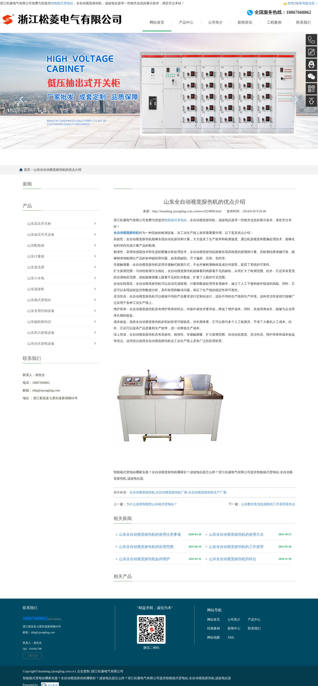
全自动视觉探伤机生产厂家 (207, 492)
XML (231, 637)
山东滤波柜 (35, 289)
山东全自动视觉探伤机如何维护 (144, 559)
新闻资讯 (245, 22)
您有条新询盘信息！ (300, 3)
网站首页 (157, 22)
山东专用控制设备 (41, 311)
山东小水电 (35, 278)
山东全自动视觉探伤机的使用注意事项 (150, 534)
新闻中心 (234, 628)
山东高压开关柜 (39, 223)
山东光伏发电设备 (41, 343)
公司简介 (215, 22)
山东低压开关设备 (41, 234)
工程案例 (274, 22)
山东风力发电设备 (41, 332)
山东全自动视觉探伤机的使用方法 (236, 534)
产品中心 (186, 22)
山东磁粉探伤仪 (39, 322)
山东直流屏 (35, 267)
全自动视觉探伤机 (142, 492)
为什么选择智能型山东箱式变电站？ (151, 504)
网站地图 (213, 637)
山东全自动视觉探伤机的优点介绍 (57, 169)
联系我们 (303, 22)
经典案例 (213, 628)
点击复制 (83, 671)
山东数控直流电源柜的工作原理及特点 (268, 504)
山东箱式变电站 (39, 300)
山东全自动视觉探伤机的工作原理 (236, 547)
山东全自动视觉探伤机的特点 (232, 559)
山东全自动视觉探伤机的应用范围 (146, 547)
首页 (27, 169)
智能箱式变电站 (62, 3)
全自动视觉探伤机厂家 (171, 492)
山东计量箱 (35, 256)
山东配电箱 (35, 245)
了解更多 (32, 655)
